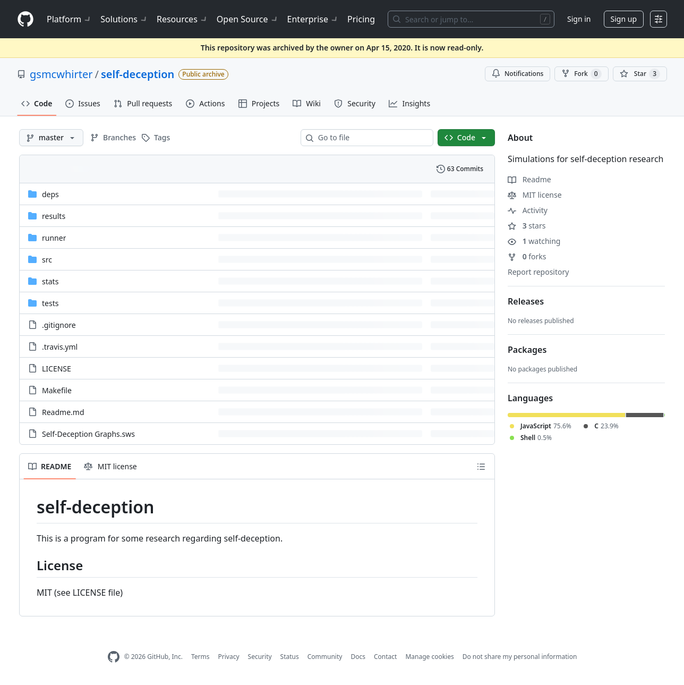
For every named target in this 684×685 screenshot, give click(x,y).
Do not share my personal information (520, 656)
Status (289, 656)
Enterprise (313, 19)
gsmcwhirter (61, 74)
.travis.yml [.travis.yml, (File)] (60, 347)
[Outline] (481, 466)
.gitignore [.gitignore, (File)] (59, 325)
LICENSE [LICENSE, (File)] (56, 368)
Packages (527, 350)
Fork (581, 74)
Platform (69, 19)
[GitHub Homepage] (113, 657)
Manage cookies (429, 656)
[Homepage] (25, 19)
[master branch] (51, 137)
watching (534, 241)
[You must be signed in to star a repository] (640, 73)
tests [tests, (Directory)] (50, 303)
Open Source (248, 19)
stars (526, 226)
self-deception (137, 74)
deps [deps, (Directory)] (50, 194)
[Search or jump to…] (471, 19)
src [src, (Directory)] (47, 260)
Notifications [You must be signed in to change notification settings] (517, 73)
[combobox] (371, 138)
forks (527, 256)
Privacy (229, 656)
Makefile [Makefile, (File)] (57, 390)
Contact (385, 656)
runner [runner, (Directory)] (54, 238)
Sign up (624, 19)
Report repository (538, 272)
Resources (182, 19)
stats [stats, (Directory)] (50, 281)
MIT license (535, 195)
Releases (526, 301)
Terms (200, 656)
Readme (529, 179)
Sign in (579, 19)
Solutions (124, 19)
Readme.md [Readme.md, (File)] (63, 412)
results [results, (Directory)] (53, 216)
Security (260, 656)
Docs (357, 656)
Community (325, 656)
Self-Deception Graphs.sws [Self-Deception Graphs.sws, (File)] (88, 434)
